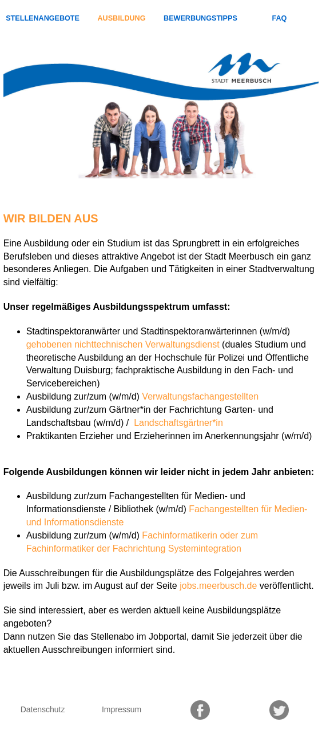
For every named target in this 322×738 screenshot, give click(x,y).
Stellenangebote (42, 18)
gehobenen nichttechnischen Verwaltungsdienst (123, 344)
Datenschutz (43, 709)
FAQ (279, 18)
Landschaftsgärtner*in (177, 423)
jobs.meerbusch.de (218, 586)
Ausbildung (122, 18)
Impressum (121, 709)
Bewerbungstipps (200, 18)
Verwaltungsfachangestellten (200, 396)
